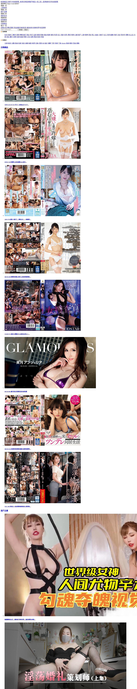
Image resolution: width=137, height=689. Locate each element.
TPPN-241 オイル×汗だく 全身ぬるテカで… (17, 104)
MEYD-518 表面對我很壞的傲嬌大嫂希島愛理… (18, 449)
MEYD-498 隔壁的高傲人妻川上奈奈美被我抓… (18, 276)
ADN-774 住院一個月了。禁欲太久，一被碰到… (18, 219)
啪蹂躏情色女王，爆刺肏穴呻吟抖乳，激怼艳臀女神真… (20, 619)
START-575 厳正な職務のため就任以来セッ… (17, 334)
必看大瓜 (4, 27)
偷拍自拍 (30, 27)
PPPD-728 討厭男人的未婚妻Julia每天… (16, 162)
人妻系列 (4, 7)
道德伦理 (36, 27)
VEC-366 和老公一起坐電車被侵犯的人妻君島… (18, 506)
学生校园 (17, 27)
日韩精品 (4, 23)
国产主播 (4, 11)
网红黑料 (10, 27)
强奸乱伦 (4, 15)
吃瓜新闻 (43, 27)
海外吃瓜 (23, 27)
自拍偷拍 (4, 19)
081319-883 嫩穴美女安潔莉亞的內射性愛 (16, 391)
